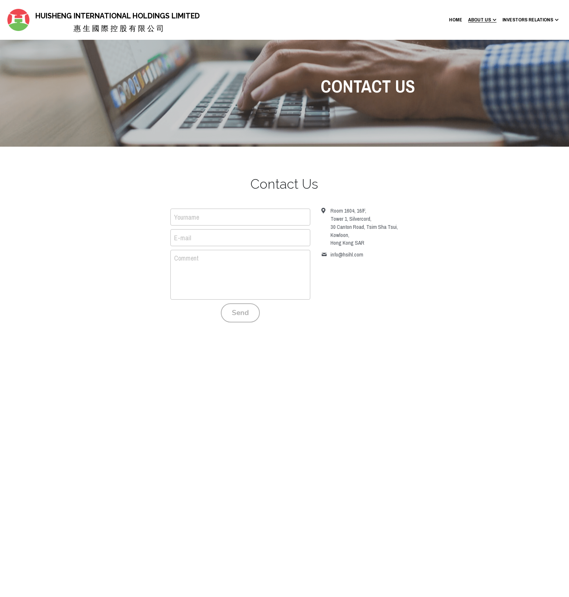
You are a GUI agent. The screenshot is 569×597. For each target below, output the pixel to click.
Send (240, 313)
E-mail (182, 237)
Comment (186, 258)
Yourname (186, 217)
